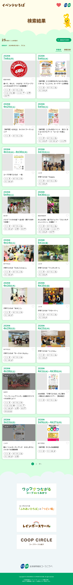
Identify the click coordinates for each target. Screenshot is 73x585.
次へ (40, 464)
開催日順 (67, 49)
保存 (33, 79)
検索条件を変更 (64, 40)
